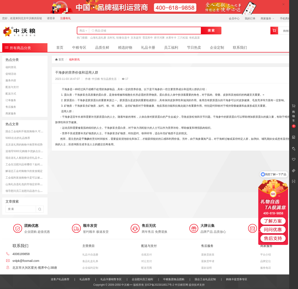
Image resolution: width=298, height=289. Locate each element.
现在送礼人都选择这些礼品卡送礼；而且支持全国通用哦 (39, 157)
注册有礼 (65, 18)
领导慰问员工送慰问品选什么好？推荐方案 (31, 190)
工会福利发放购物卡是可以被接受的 (27, 177)
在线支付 (146, 254)
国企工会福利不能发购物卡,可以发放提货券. (31, 131)
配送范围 (146, 267)
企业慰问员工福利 (142, 279)
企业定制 (217, 47)
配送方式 (11, 93)
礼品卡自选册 (90, 254)
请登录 (51, 18)
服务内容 (11, 80)
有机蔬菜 (194, 37)
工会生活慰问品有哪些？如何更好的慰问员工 (32, 164)
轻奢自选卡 (123, 37)
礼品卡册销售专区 (111, 279)
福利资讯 (11, 67)
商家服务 (267, 18)
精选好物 (125, 47)
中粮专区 (79, 47)
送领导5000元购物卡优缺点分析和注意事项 (31, 151)
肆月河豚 (159, 37)
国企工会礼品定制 (205, 279)
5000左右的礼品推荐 (18, 138)
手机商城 (286, 18)
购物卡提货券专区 (236, 279)
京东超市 (136, 37)
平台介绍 (265, 254)
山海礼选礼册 (98, 37)
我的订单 (250, 18)
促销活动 (11, 73)
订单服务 (11, 100)
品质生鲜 (102, 47)
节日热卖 (194, 47)
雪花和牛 (147, 37)
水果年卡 (171, 37)
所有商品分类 (17, 47)
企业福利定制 (90, 267)
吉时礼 (111, 37)
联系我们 (240, 47)
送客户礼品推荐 (60, 279)
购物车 (287, 30)
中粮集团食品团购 (173, 279)
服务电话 (265, 267)
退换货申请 (207, 261)
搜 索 (211, 30)
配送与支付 (12, 87)
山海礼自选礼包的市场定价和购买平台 (28, 184)
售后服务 (11, 106)
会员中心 (234, 18)
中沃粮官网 (181, 284)
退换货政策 (207, 254)
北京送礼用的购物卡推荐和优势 (24, 144)
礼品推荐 (84, 279)
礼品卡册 (148, 47)
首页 (59, 47)
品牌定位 (265, 261)
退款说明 (206, 267)
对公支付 (146, 261)
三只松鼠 (182, 37)
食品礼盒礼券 (90, 261)
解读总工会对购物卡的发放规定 (24, 171)
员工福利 (171, 47)
